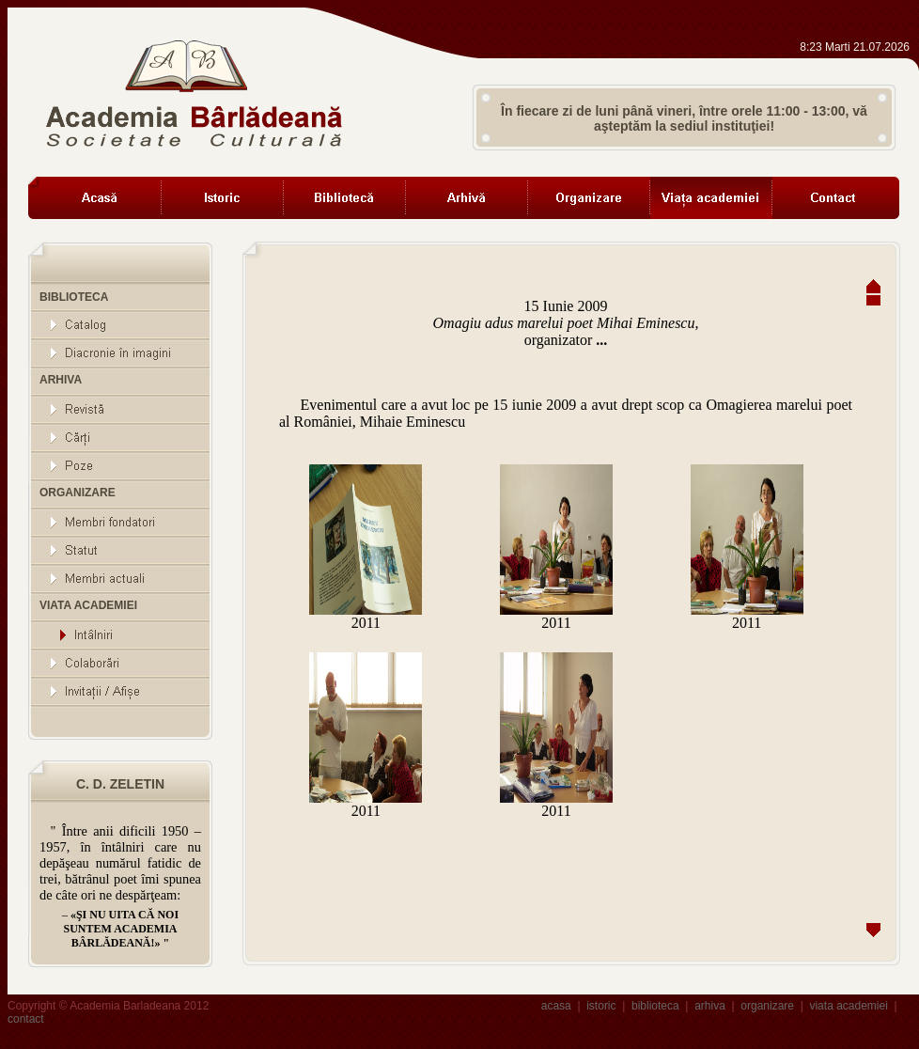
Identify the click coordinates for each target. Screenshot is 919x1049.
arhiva (709, 1005)
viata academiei (848, 1005)
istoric (600, 1005)
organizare (767, 1005)
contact (26, 1019)
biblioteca (655, 1005)
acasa (556, 1005)
